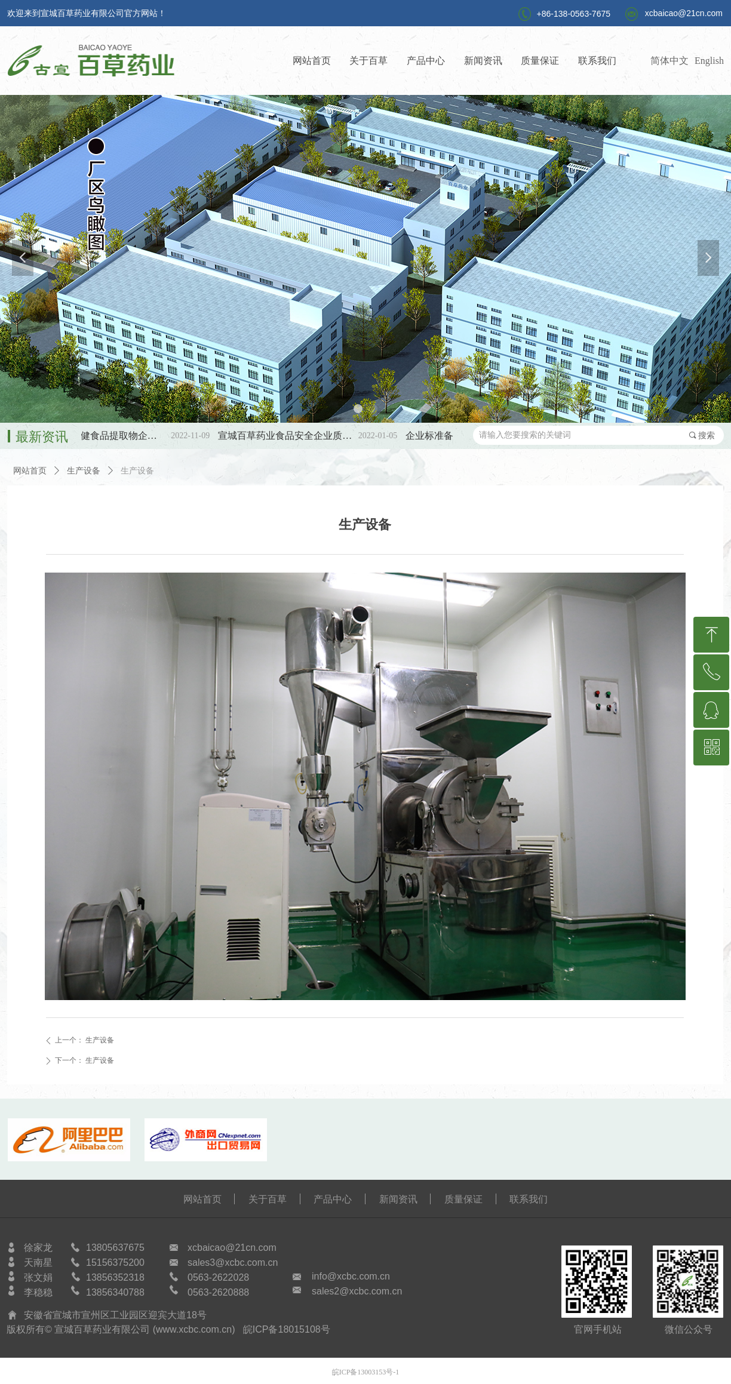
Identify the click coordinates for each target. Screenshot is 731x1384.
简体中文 (669, 61)
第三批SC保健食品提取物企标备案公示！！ (110, 435)
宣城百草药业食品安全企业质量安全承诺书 (298, 435)
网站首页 (30, 470)
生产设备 (83, 470)
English (709, 61)
